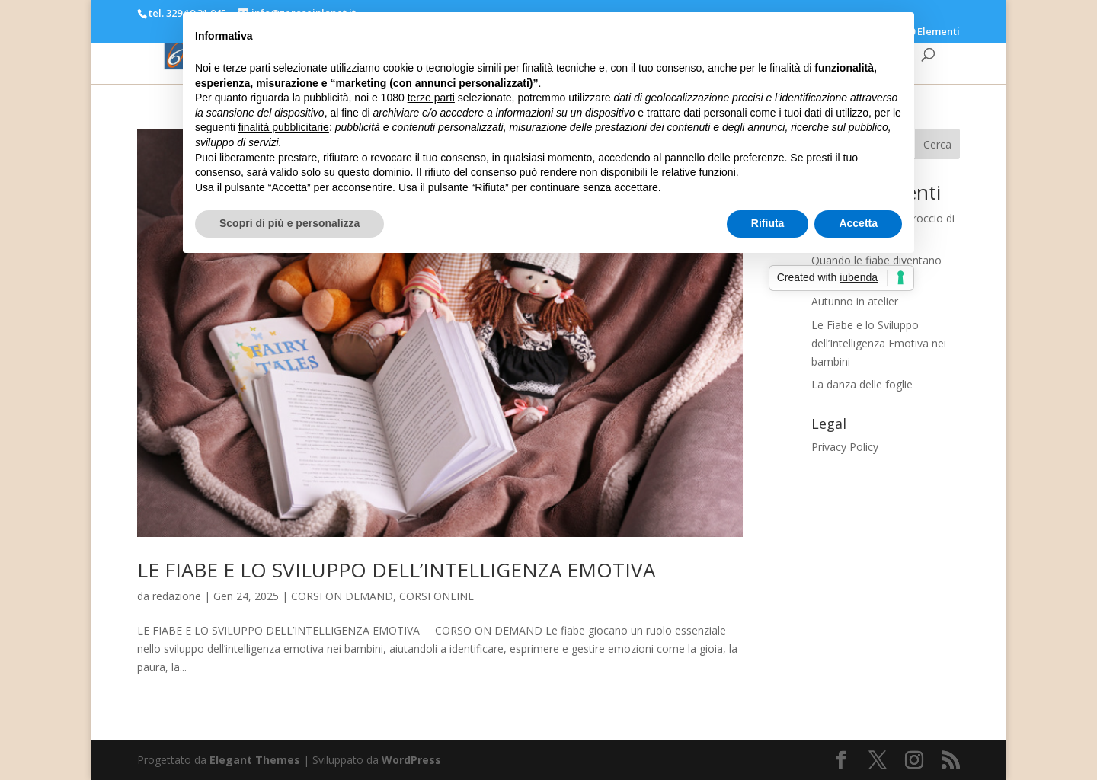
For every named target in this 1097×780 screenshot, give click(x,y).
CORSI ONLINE (436, 596)
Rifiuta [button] (768, 223)
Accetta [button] (858, 223)
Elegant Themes (254, 760)
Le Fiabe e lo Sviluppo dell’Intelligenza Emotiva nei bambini (878, 343)
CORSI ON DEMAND (342, 596)
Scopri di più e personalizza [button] (289, 223)
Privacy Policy (844, 447)
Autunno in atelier (854, 301)
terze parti (431, 97)
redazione (176, 596)
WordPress (411, 760)
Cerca (937, 144)
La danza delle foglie (862, 384)
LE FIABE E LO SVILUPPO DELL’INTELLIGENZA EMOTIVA (396, 569)
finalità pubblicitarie (283, 127)
